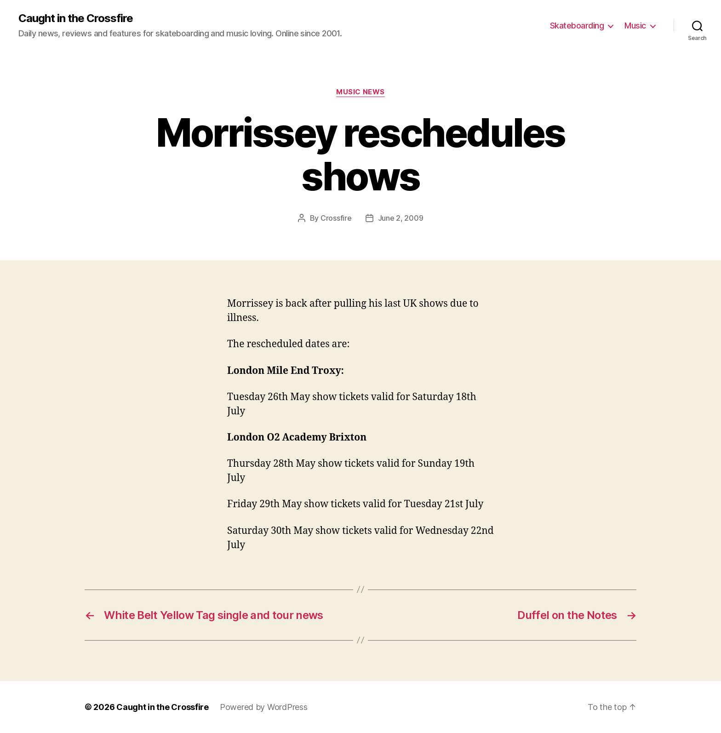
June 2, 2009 (400, 218)
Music (635, 25)
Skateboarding (577, 25)
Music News (360, 92)
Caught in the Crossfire (75, 18)
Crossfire (336, 218)
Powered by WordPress (264, 707)
